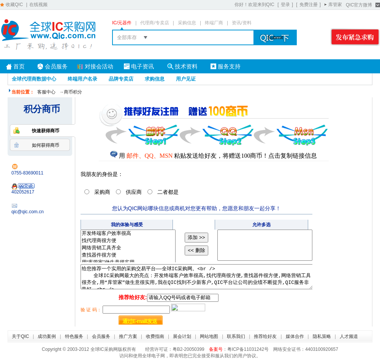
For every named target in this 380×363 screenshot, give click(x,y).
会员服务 (56, 66)
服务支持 (229, 66)
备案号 (216, 349)
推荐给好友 (265, 336)
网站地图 (209, 336)
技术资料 (186, 66)
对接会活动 (99, 66)
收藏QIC (14, 4)
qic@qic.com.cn (27, 211)
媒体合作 (295, 336)
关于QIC (20, 336)
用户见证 (186, 79)
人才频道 (349, 336)
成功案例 (47, 336)
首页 (19, 66)
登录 (285, 4)
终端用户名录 (82, 79)
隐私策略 (322, 336)
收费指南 (155, 336)
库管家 (335, 4)
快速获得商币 (45, 130)
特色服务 (74, 336)
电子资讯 (142, 66)
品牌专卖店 (121, 79)
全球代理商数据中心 (34, 79)
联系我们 (236, 336)
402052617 (23, 189)
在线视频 (38, 4)
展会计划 (182, 336)
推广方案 (128, 336)
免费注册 (308, 4)
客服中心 (46, 92)
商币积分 (73, 92)
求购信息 (155, 79)
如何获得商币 (45, 145)
